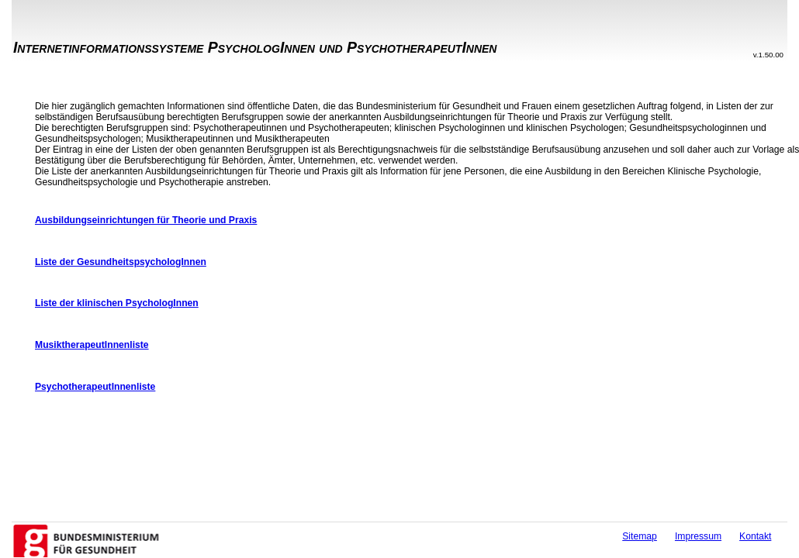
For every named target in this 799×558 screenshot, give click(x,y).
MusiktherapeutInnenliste (92, 344)
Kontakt (755, 536)
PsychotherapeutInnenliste (95, 386)
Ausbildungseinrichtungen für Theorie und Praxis (146, 220)
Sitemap (639, 536)
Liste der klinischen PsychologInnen (117, 303)
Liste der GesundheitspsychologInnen (120, 262)
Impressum (698, 536)
